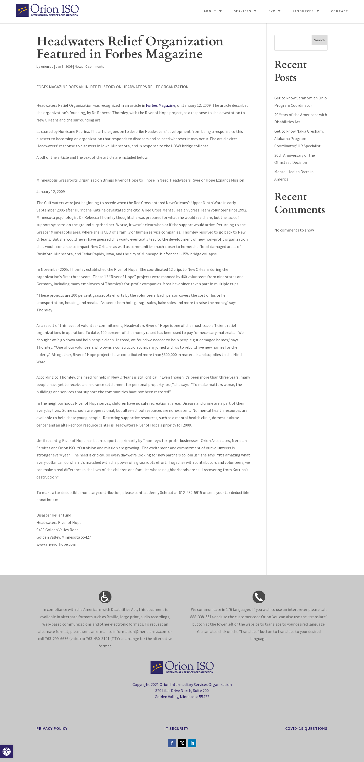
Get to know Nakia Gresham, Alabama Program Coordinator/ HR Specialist (299, 138)
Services (242, 11)
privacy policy (52, 728)
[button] (6, 751)
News (79, 66)
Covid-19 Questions (306, 728)
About (210, 11)
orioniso (47, 66)
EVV (272, 11)
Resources (303, 11)
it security (176, 728)
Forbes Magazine (160, 105)
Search (319, 40)
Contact (339, 11)
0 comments (94, 66)
